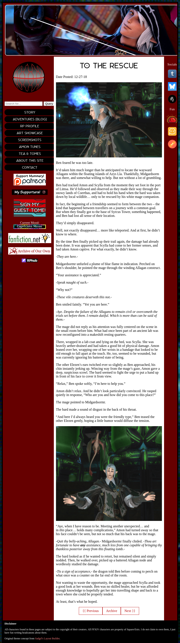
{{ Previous (90, 611)
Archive (111, 611)
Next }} (129, 611)
